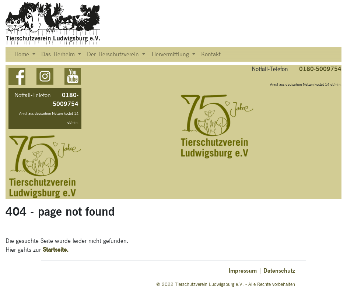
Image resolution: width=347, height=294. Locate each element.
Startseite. (56, 249)
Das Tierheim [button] (59, 54)
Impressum (242, 270)
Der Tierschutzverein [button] (114, 54)
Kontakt (211, 54)
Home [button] (22, 54)
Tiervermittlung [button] (171, 54)
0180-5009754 (320, 68)
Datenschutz (279, 270)
